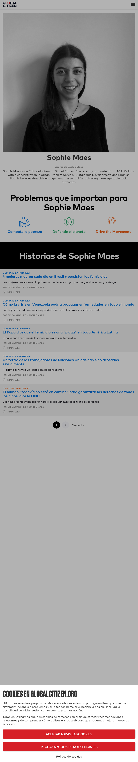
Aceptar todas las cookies (69, 734)
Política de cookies (69, 756)
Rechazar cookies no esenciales (69, 746)
